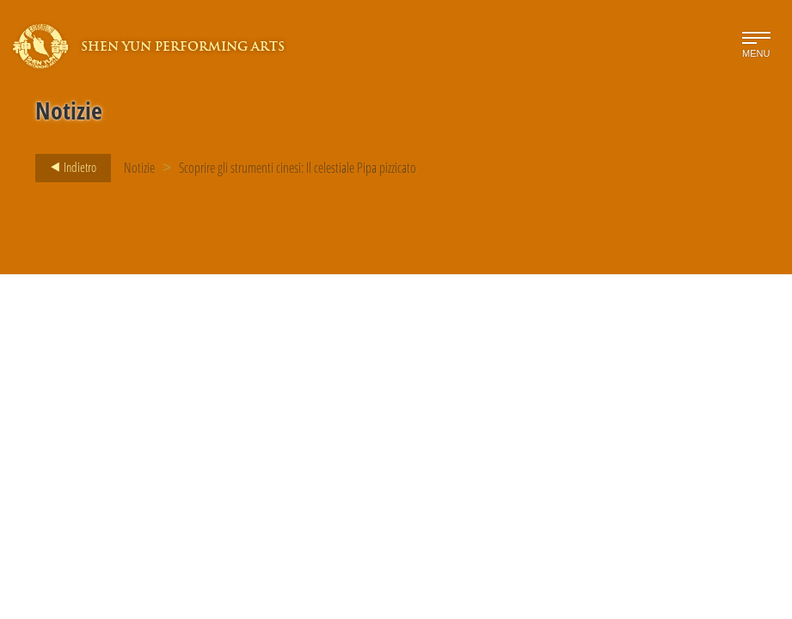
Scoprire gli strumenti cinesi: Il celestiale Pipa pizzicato (297, 167)
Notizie (139, 167)
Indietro (68, 167)
